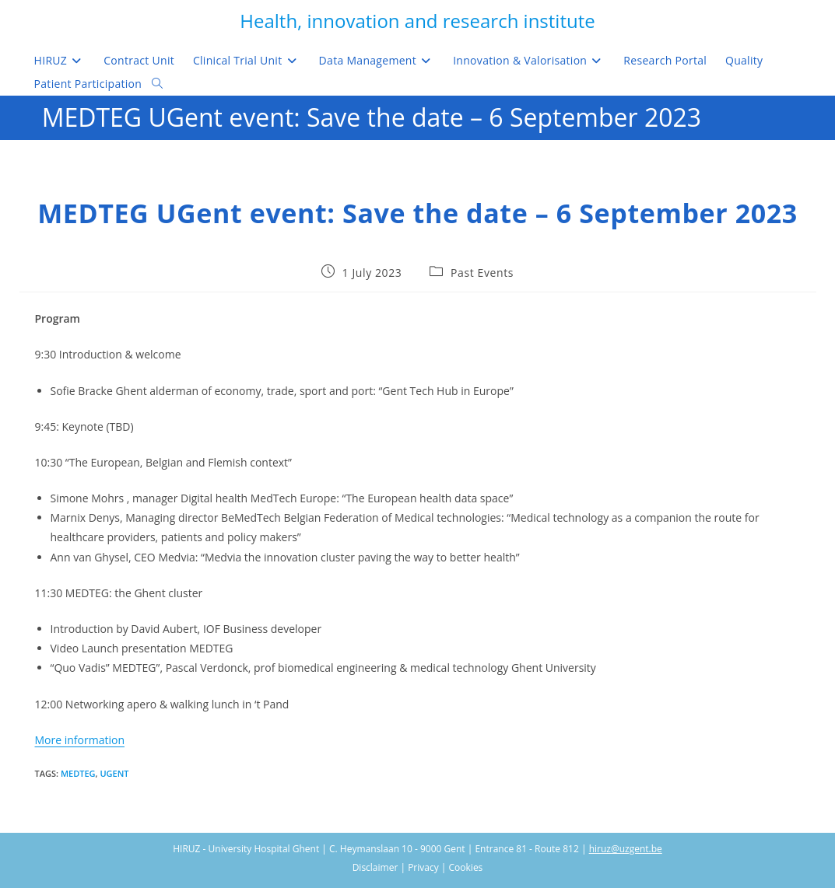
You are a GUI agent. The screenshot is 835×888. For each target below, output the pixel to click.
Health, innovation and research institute (417, 20)
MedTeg (78, 773)
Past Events (482, 272)
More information (80, 739)
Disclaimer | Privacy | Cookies (418, 867)
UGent (114, 773)
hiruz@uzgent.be (625, 848)
